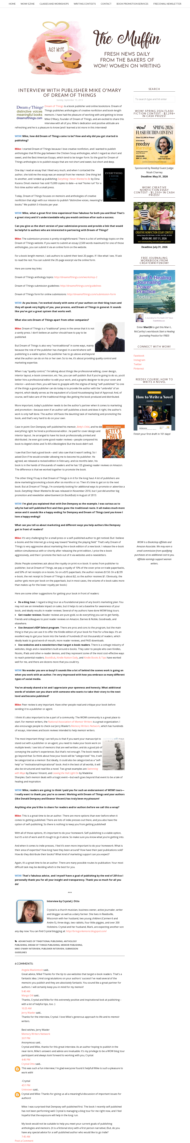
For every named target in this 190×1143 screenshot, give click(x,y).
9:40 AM (26, 991)
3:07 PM (26, 1038)
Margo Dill (27, 995)
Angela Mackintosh (32, 970)
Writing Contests (85, 3)
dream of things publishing (44, 944)
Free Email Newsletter (167, 3)
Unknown (27, 1089)
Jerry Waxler (28, 1012)
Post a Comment (24, 1140)
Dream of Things (54, 106)
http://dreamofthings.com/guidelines (80, 285)
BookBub (50, 657)
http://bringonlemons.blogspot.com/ (86, 931)
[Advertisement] (154, 488)
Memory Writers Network (85, 726)
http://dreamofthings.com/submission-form (91, 294)
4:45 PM (26, 1059)
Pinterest (139, 368)
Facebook (139, 355)
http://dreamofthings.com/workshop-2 (75, 277)
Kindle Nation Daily (67, 657)
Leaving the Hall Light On (66, 773)
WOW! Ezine (28, 3)
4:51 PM (26, 1085)
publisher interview (52, 948)
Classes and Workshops (54, 3)
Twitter (138, 364)
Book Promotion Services (132, 3)
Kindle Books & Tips (95, 657)
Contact (106, 3)
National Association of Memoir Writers (70, 721)
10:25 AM (27, 1008)
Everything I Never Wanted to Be (74, 179)
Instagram (139, 360)
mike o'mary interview (27, 948)
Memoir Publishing (71, 944)
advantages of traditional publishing (40, 941)
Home (12, 3)
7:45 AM (26, 1136)
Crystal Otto (28, 1064)
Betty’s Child (83, 426)
